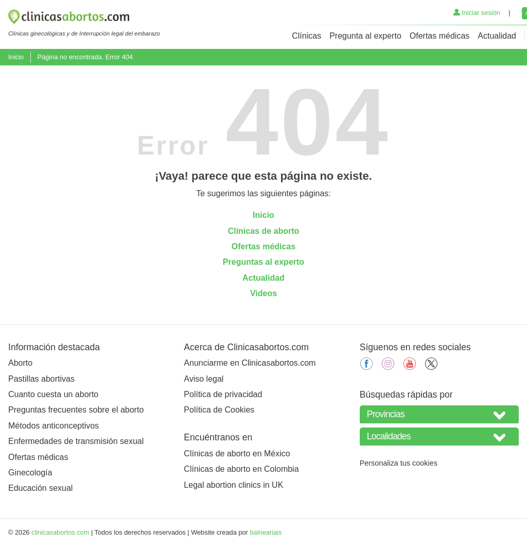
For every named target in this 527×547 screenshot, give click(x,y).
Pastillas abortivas (41, 378)
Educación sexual (40, 488)
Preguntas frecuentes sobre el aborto (76, 409)
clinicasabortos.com (60, 532)
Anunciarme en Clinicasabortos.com (249, 362)
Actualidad (497, 35)
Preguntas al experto (263, 262)
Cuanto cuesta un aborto (53, 394)
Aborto (20, 362)
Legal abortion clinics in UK (233, 485)
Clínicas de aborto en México (237, 453)
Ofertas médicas (439, 35)
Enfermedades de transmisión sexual (76, 441)
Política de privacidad (223, 394)
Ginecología (30, 472)
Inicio (16, 57)
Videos (263, 293)
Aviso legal (203, 378)
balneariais (266, 532)
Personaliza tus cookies (398, 463)
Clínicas (306, 35)
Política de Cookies (219, 409)
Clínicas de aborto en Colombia (241, 469)
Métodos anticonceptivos (53, 425)
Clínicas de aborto (264, 231)
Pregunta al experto (365, 35)
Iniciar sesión (476, 12)
